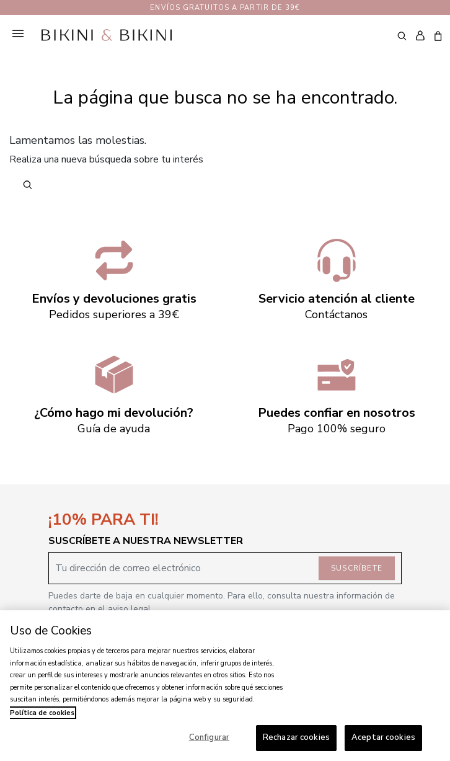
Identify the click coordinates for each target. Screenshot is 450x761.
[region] (225, 685)
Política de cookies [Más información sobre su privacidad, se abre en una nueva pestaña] (42, 713)
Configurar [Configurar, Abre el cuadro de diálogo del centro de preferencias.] (209, 737)
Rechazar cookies (296, 737)
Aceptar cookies (383, 737)
